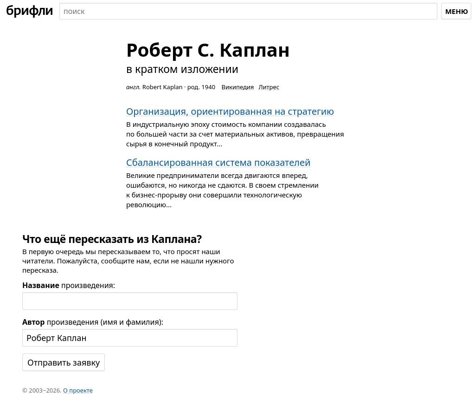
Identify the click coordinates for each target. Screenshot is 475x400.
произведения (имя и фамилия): (92, 322)
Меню (456, 11)
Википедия (238, 87)
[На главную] (30, 11)
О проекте (78, 390)
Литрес (268, 87)
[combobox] (248, 11)
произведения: (68, 285)
